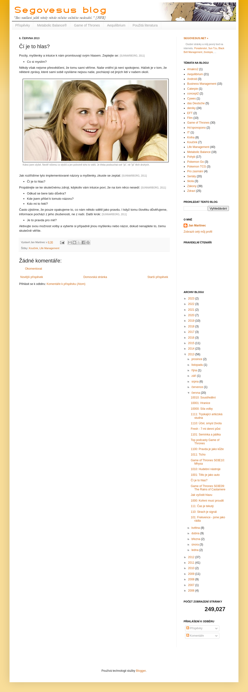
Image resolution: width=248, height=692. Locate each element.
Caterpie (192, 88)
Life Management (49, 248)
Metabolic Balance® (52, 25)
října (194, 370)
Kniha (191, 137)
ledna (195, 550)
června (196, 392)
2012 (191, 557)
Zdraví (191, 191)
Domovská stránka (95, 277)
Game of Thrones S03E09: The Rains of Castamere (208, 487)
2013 (191, 354)
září (194, 375)
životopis (208, 52)
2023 (191, 298)
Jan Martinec (197, 225)
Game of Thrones (87, 25)
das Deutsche (196, 103)
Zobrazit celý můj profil (198, 231)
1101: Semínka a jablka (206, 434)
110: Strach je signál (204, 512)
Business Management (201, 83)
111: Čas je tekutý (202, 506)
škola (190, 181)
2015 (191, 343)
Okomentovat (33, 268)
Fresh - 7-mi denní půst (205, 428)
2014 (191, 348)
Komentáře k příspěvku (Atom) (65, 284)
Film (190, 118)
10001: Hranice (200, 403)
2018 (191, 326)
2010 (191, 568)
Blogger (141, 670)
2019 (191, 320)
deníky (191, 108)
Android (192, 79)
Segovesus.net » (196, 38)
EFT (190, 113)
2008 (191, 579)
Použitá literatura (145, 25)
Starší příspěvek (157, 277)
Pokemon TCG (196, 166)
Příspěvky (22, 25)
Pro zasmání (195, 171)
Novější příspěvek (31, 277)
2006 (191, 590)
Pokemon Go (195, 161)
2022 (191, 304)
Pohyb (191, 156)
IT (188, 132)
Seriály (191, 176)
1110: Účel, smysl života (206, 423)
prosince (197, 359)
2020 (191, 315)
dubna (195, 533)
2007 (191, 585)
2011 (191, 562)
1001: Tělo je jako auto (205, 475)
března (196, 539)
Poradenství (200, 48)
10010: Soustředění (203, 397)
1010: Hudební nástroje (206, 469)
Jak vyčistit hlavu (201, 495)
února (195, 544)
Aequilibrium (116, 25)
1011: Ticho (198, 454)
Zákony (191, 186)
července (197, 387)
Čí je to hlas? (199, 480)
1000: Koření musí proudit (207, 500)
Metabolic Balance (199, 152)
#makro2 (192, 69)
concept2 (193, 93)
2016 (191, 337)
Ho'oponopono (196, 127)
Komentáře (195, 635)
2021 (191, 309)
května (196, 527)
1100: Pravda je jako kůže (207, 449)
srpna (195, 381)
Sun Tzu (212, 48)
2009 (191, 574)
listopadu (197, 365)
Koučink (33, 248)
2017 (191, 332)
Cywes (191, 98)
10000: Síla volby (202, 408)
